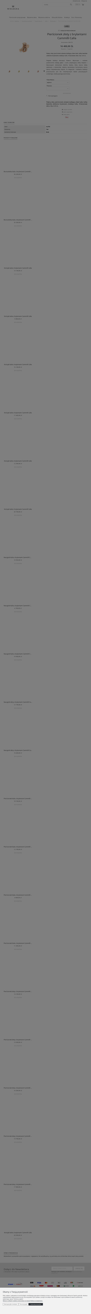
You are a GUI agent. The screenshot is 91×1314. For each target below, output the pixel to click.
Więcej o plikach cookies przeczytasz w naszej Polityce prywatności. (23, 1301)
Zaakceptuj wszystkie (35, 1304)
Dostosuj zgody (23, 1304)
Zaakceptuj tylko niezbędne (10, 1304)
